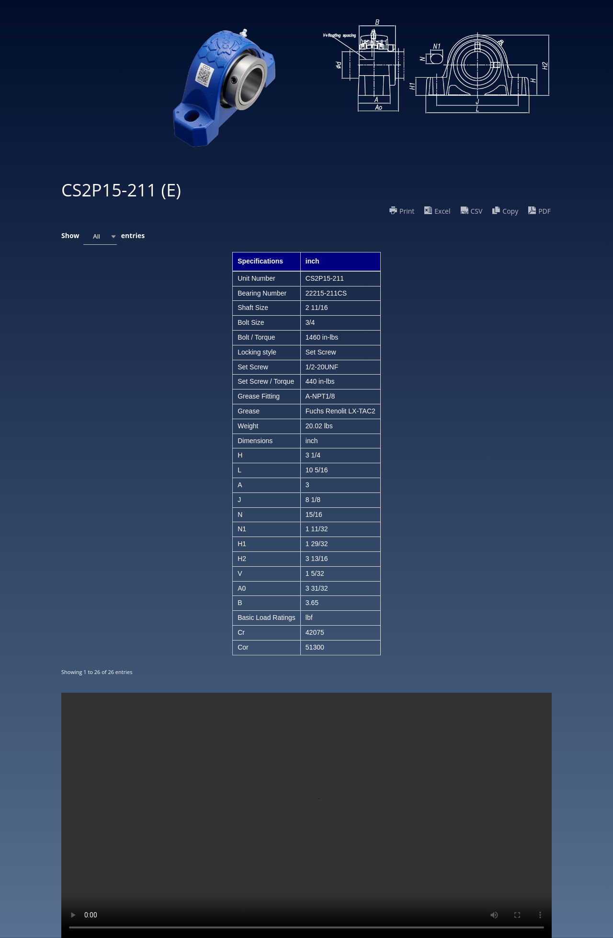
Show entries (103, 236)
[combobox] (100, 236)
